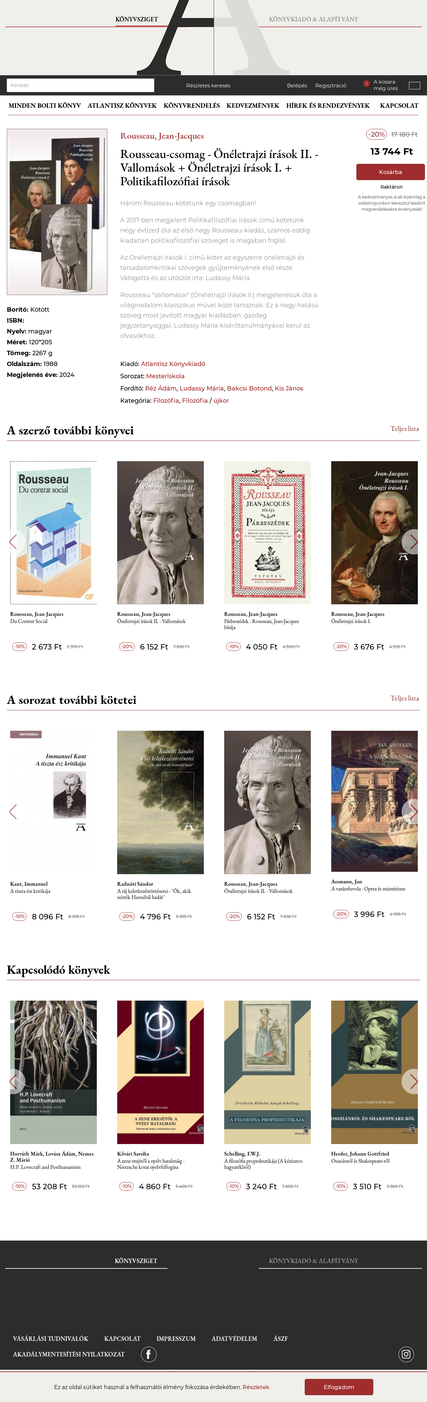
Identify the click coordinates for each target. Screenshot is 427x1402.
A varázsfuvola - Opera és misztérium (368, 889)
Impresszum (176, 1339)
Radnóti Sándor (135, 884)
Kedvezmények (253, 105)
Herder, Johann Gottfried (360, 1154)
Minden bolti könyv (44, 105)
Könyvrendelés (192, 105)
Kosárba (390, 172)
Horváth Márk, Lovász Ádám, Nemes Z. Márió (52, 1157)
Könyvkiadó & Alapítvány (313, 19)
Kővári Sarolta (133, 1154)
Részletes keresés (208, 85)
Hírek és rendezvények (328, 105)
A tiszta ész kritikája (30, 891)
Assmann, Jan (346, 882)
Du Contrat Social (29, 621)
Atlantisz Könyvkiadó (173, 364)
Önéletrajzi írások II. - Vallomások (151, 621)
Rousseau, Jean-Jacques (162, 135)
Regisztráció (330, 85)
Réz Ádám (161, 388)
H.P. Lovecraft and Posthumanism (45, 1167)
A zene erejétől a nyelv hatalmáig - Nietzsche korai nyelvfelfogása (150, 1164)
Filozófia (166, 400)
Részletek (256, 1387)
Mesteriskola (165, 376)
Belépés (297, 85)
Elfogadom (339, 1387)
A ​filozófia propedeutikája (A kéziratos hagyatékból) (263, 1164)
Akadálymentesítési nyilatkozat (69, 1354)
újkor (221, 400)
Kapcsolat (399, 105)
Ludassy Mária (202, 388)
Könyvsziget (136, 19)
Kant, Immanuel (29, 884)
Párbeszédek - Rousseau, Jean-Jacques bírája (261, 624)
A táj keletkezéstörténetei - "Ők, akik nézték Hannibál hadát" (154, 894)
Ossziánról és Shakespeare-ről (360, 1161)
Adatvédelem (234, 1339)
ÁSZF (280, 1339)
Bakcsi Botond (249, 388)
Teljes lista (404, 428)
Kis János (289, 388)
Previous (12, 542)
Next (414, 542)
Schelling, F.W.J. (242, 1154)
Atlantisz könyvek (122, 105)
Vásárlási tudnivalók (50, 1339)
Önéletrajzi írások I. (351, 621)
